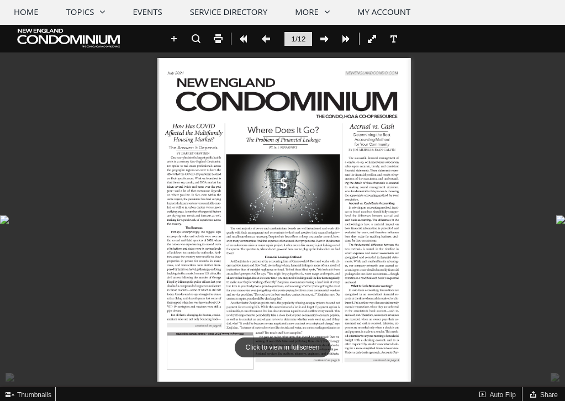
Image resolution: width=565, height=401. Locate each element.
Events (147, 11)
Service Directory (228, 11)
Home (26, 11)
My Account (383, 11)
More (307, 11)
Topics (80, 11)
